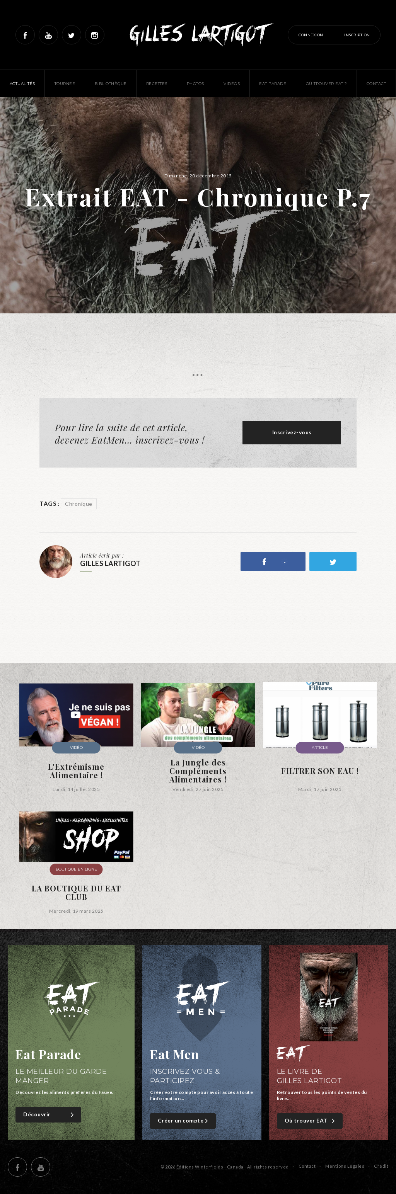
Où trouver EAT (311, 1120)
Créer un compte (184, 1120)
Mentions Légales (344, 1165)
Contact (307, 1165)
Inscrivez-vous (292, 432)
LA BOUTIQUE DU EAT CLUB (76, 892)
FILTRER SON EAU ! (320, 771)
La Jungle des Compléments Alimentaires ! (198, 771)
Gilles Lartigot (198, 34)
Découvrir (49, 1114)
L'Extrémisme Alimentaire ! (76, 770)
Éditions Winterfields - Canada (210, 1166)
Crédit (381, 1165)
